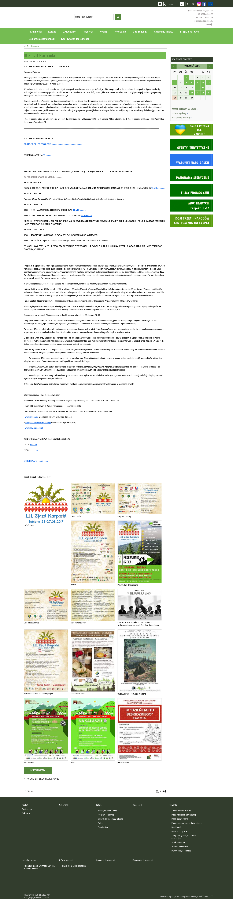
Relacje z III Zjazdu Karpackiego (43, 778)
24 (197, 92)
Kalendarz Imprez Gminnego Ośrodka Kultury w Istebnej (39, 867)
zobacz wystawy (180, 113)
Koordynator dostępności (75, 39)
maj (210, 66)
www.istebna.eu (31, 416)
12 (208, 82)
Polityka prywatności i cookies (36, 897)
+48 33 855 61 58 (206, 17)
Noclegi (104, 31)
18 (203, 87)
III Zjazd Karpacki (189, 31)
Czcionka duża (193, 3)
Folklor (100, 823)
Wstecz (31, 791)
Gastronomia (140, 31)
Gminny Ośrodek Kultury (107, 810)
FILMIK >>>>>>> (158, 188)
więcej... (209, 24)
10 (197, 82)
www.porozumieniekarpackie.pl (38, 422)
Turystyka (87, 31)
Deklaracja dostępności (42, 39)
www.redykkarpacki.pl (34, 427)
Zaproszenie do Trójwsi (181, 810)
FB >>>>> (47, 155)
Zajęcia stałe (103, 827)
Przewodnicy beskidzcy (181, 850)
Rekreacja (120, 31)
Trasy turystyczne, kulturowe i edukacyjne (183, 837)
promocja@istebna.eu (204, 20)
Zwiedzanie (69, 31)
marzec (174, 66)
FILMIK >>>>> (79, 210)
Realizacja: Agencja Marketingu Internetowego (179, 896)
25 (203, 92)
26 (208, 92)
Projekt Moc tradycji (106, 814)
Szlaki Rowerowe (178, 842)
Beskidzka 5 (176, 827)
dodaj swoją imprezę (182, 117)
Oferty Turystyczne (179, 831)
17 (197, 87)
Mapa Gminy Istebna (179, 819)
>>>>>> (33, 444)
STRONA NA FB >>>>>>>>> (36, 460)
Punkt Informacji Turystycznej (183, 814)
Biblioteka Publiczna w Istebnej (110, 819)
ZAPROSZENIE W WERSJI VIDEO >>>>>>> (43, 177)
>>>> (35, 449)
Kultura (52, 31)
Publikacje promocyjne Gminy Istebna (186, 823)
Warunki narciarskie (179, 846)
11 (203, 82)
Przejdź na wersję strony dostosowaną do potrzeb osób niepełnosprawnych (165, 3)
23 (192, 92)
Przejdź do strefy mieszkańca (2, 56)
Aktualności (35, 31)
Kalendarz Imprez (164, 31)
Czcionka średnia (187, 3)
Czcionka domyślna (182, 3)
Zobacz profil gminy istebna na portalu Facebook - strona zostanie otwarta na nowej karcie (204, 4)
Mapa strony (171, 3)
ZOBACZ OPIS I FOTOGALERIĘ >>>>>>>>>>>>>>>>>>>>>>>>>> (53, 144)
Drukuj (163, 791)
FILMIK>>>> (86, 215)
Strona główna (160, 3)
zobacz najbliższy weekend (185, 109)
